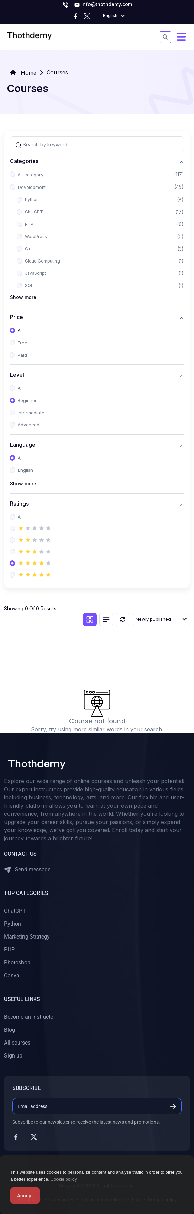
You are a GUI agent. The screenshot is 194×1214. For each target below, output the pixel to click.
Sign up (13, 1055)
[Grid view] (90, 619)
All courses (17, 1042)
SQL (29, 285)
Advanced (28, 425)
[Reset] (122, 619)
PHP (29, 224)
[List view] (106, 619)
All (20, 330)
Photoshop (17, 962)
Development (32, 187)
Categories (24, 161)
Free (22, 342)
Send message (27, 869)
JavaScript (35, 273)
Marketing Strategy (27, 936)
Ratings (19, 503)
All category (30, 174)
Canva (11, 975)
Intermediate (31, 412)
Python (32, 199)
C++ (29, 248)
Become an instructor (29, 1017)
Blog (9, 1029)
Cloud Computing (42, 261)
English (25, 470)
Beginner (27, 400)
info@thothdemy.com (103, 4)
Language (22, 444)
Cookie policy (64, 1179)
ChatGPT (34, 211)
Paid (22, 355)
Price (16, 317)
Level (17, 375)
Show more (23, 297)
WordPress (36, 236)
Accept (25, 1195)
